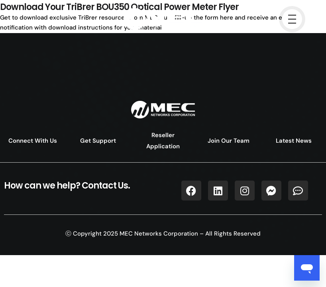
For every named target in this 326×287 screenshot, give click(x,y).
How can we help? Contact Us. (67, 185)
